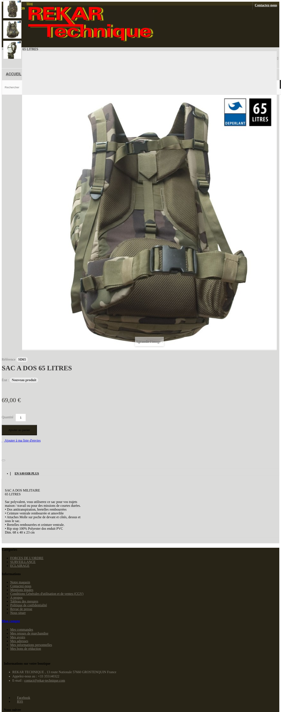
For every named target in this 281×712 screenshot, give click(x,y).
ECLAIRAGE (20, 565)
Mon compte (11, 621)
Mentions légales (21, 590)
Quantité (7, 417)
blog (30, 3)
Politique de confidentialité (28, 605)
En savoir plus (27, 473)
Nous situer (18, 613)
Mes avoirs (17, 637)
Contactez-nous (266, 5)
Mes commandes (21, 629)
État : (6, 380)
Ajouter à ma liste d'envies (22, 440)
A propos (16, 597)
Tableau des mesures (24, 601)
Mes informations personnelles (31, 645)
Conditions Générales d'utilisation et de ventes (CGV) (46, 593)
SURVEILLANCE (23, 562)
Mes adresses (19, 641)
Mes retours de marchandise (29, 633)
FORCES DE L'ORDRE (27, 558)
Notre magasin (20, 582)
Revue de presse (21, 609)
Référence (9, 359)
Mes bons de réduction (25, 648)
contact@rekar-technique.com (44, 680)
